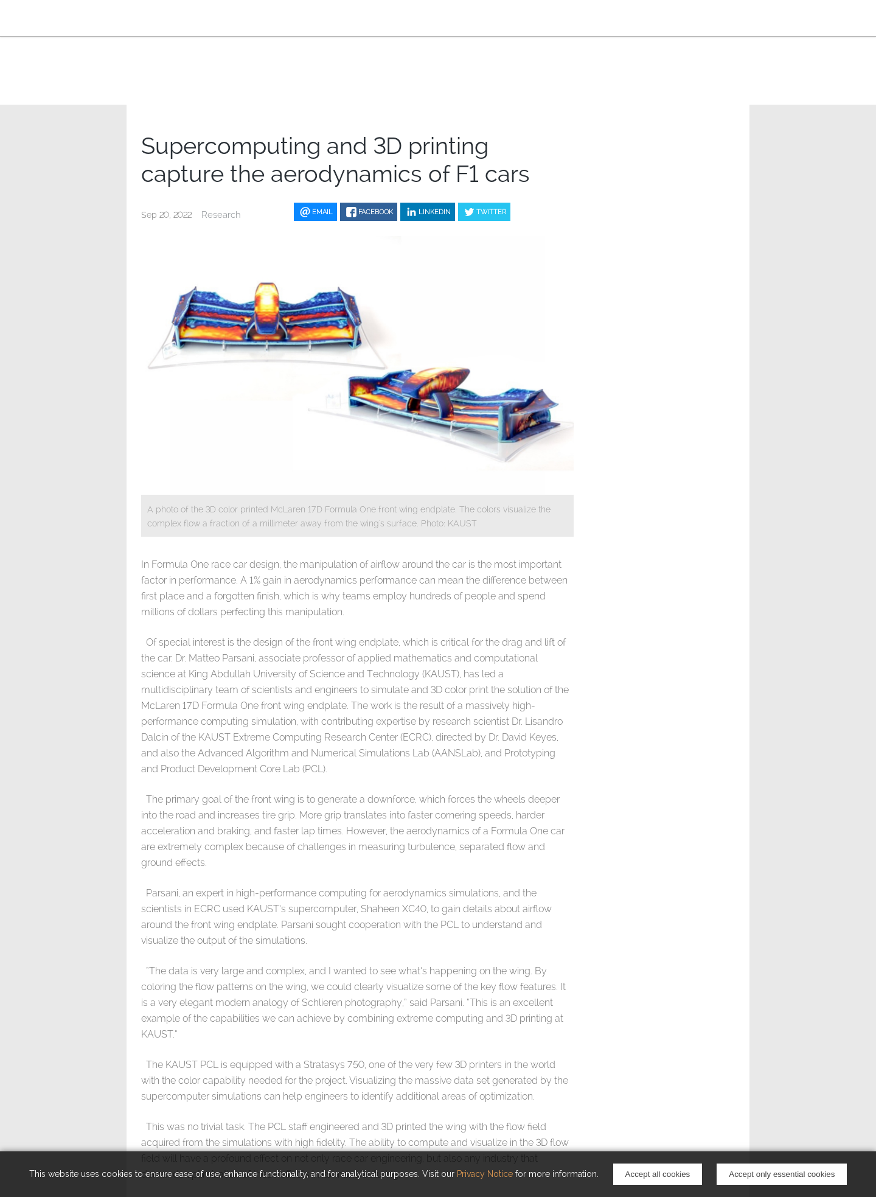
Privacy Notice (485, 1174)
